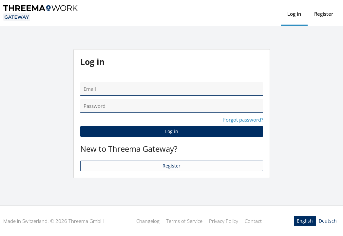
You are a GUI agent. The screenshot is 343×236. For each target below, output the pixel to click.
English (305, 221)
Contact (253, 221)
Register (323, 13)
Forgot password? (243, 119)
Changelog (148, 221)
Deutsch (328, 221)
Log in (294, 13)
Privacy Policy (223, 221)
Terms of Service (184, 221)
